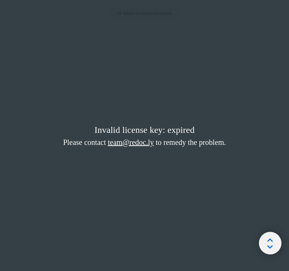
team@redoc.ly (131, 142)
